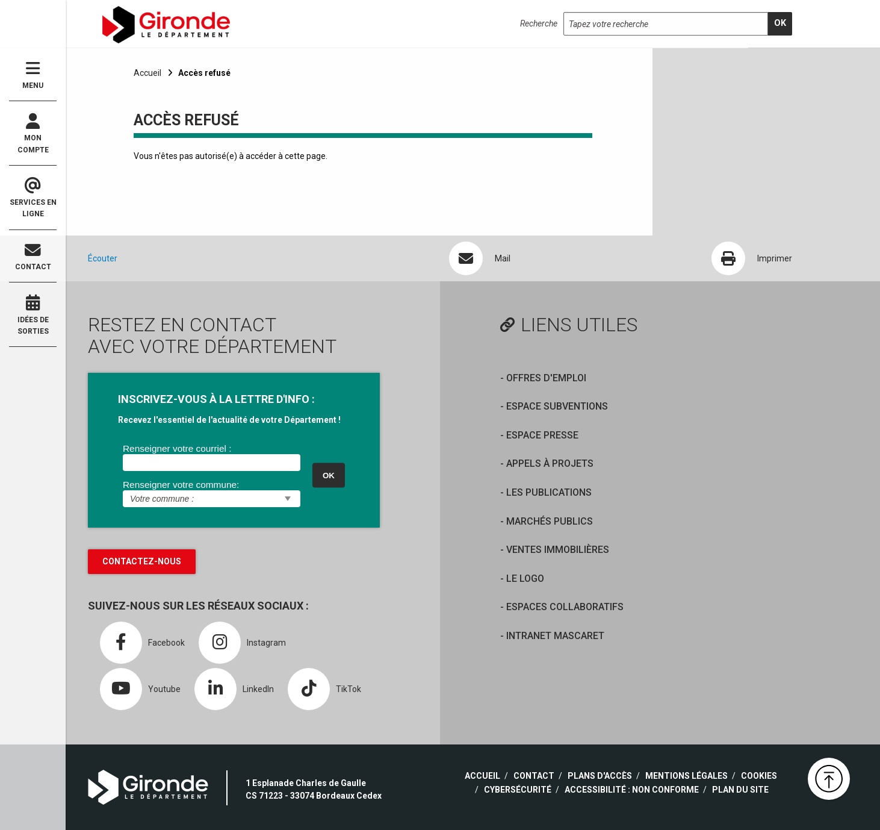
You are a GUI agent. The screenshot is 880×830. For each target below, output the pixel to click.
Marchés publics (549, 521)
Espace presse (542, 435)
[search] (780, 24)
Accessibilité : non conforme (632, 789)
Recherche (538, 23)
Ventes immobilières (557, 549)
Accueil (147, 73)
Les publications (549, 492)
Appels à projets (549, 463)
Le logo (525, 578)
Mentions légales (686, 776)
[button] (829, 779)
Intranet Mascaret (555, 635)
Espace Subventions (557, 406)
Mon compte (33, 133)
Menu (33, 75)
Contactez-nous (141, 561)
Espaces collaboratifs (565, 607)
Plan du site (740, 789)
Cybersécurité (517, 789)
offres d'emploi (546, 378)
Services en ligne (33, 198)
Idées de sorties (33, 315)
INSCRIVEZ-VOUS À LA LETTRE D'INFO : (216, 399)
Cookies (759, 776)
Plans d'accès (600, 776)
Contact (33, 257)
